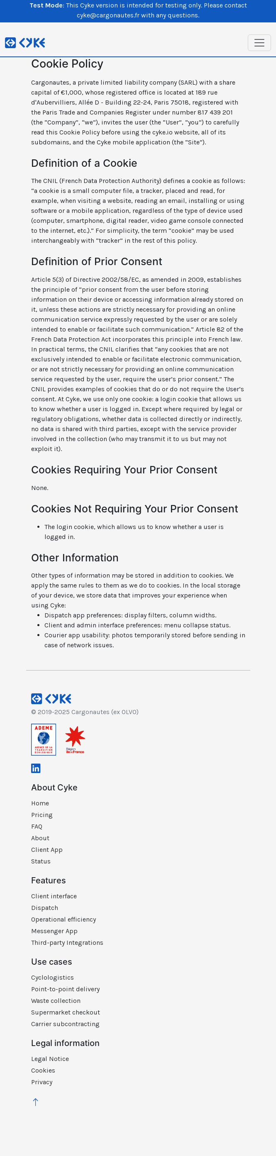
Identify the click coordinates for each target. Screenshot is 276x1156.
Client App (47, 850)
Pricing (42, 815)
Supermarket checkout (65, 1012)
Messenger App (54, 931)
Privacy (41, 1082)
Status (41, 861)
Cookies (43, 1070)
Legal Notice (50, 1059)
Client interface (54, 896)
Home (40, 803)
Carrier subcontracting (65, 1024)
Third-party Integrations (67, 942)
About (40, 838)
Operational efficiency (63, 919)
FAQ (36, 826)
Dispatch (44, 908)
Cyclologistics (52, 977)
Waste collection (56, 1001)
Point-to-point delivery (65, 989)
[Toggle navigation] (259, 42)
